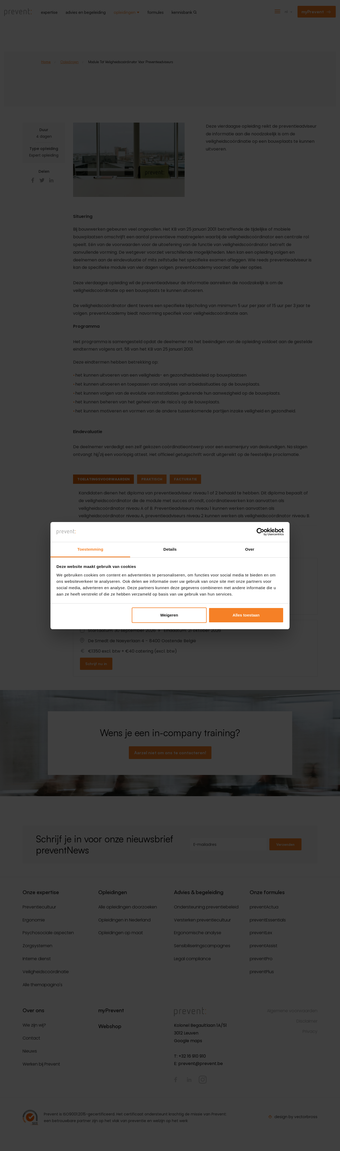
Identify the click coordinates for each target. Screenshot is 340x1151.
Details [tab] (170, 549)
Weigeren (169, 615)
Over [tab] (249, 549)
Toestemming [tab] (90, 549)
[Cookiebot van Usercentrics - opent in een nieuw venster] (260, 532)
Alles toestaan (246, 615)
